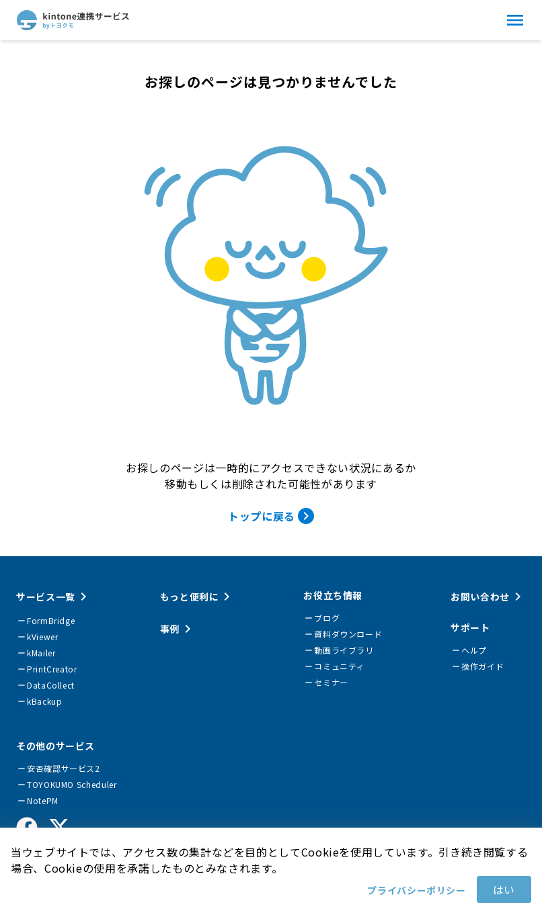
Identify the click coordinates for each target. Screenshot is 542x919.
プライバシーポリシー (416, 890)
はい (504, 889)
